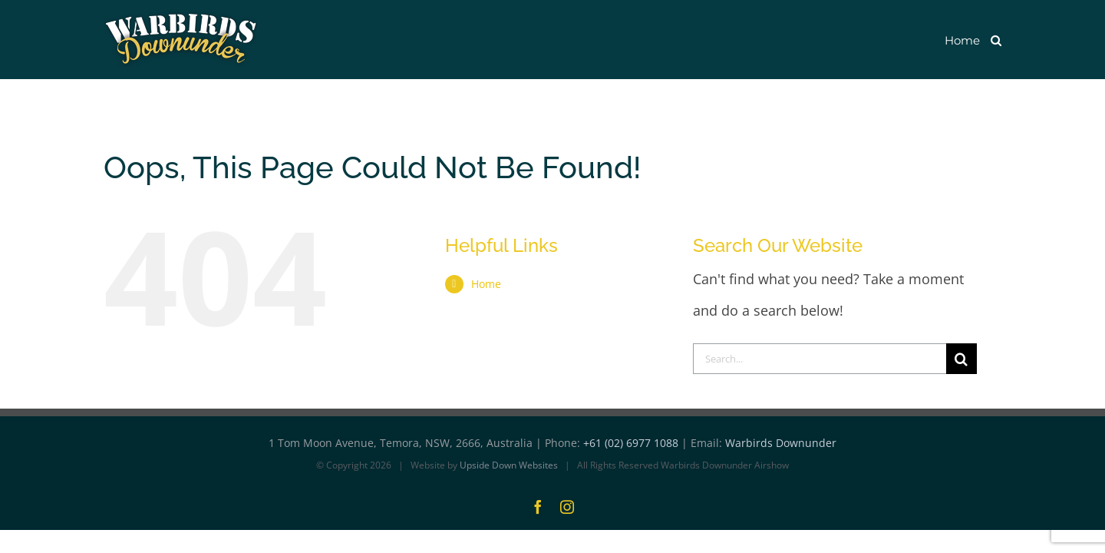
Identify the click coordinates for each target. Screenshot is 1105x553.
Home (486, 283)
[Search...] (819, 358)
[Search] (961, 358)
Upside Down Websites (509, 465)
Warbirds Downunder (780, 443)
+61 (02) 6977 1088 (630, 443)
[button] (996, 39)
